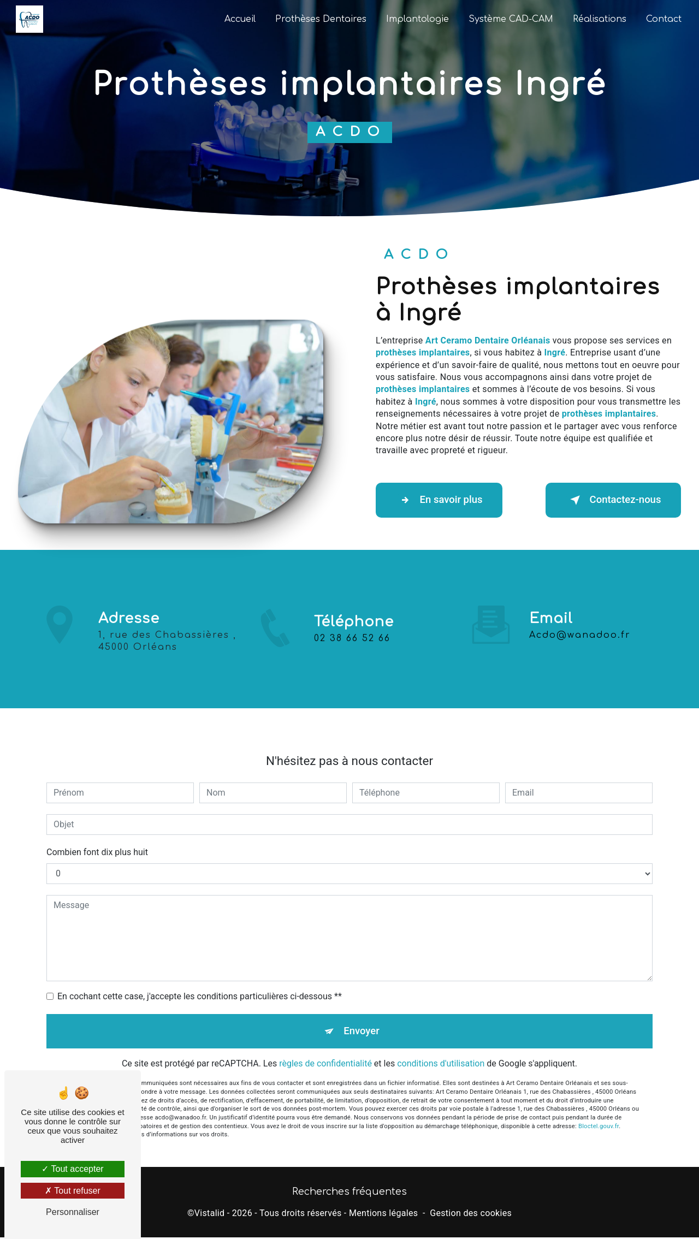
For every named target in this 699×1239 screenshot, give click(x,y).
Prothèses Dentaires (319, 19)
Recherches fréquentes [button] (349, 1193)
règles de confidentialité (325, 1055)
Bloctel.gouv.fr (598, 1117)
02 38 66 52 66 (352, 649)
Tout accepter (72, 1168)
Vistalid (209, 1215)
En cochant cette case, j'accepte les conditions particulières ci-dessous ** (199, 985)
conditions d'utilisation (440, 1055)
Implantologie (416, 19)
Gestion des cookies (471, 1215)
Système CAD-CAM (509, 19)
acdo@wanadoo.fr (580, 624)
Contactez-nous (609, 500)
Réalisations (598, 19)
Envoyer (362, 1021)
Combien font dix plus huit (97, 841)
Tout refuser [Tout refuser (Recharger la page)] (72, 1190)
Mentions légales (383, 1215)
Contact (662, 19)
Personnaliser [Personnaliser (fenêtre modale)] (72, 1212)
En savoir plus (442, 500)
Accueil (238, 19)
